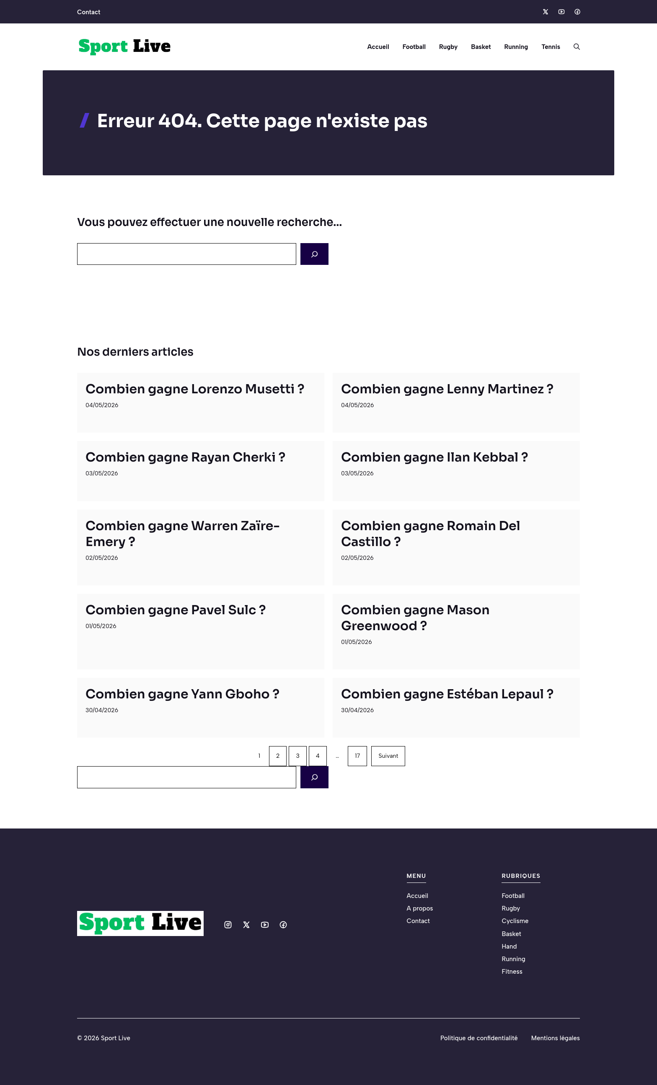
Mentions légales (555, 1038)
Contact (88, 12)
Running (516, 47)
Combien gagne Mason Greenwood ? (415, 618)
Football (414, 47)
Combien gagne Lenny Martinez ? (447, 389)
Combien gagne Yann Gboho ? (182, 694)
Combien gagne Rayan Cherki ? (185, 457)
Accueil (378, 47)
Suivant (388, 755)
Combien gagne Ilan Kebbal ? (434, 457)
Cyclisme (515, 921)
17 (357, 755)
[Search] (314, 254)
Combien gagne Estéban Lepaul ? (447, 694)
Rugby (448, 47)
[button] (573, 47)
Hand (509, 946)
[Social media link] (545, 12)
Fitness (512, 971)
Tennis (550, 47)
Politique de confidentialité (479, 1038)
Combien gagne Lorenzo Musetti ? (195, 389)
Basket (481, 47)
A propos (420, 908)
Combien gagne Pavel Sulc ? (175, 610)
